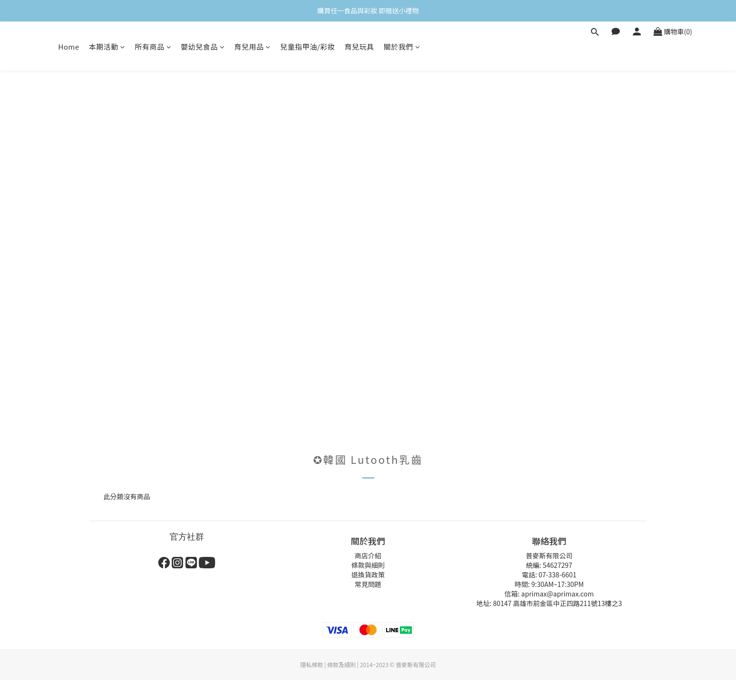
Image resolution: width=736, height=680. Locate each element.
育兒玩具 (359, 47)
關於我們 (402, 47)
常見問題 (368, 584)
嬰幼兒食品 (203, 47)
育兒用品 (252, 47)
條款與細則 (368, 565)
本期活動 (107, 47)
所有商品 (153, 47)
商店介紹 (368, 555)
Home (68, 47)
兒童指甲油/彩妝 (307, 47)
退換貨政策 (368, 574)
